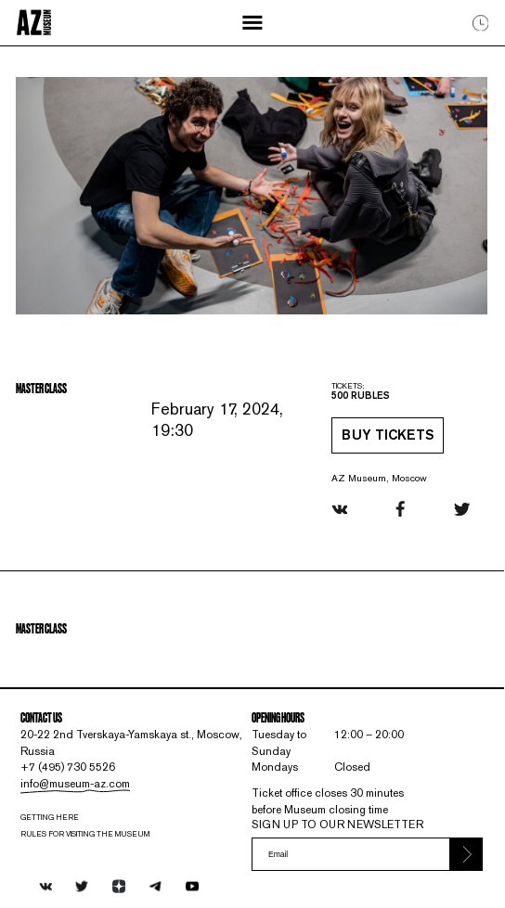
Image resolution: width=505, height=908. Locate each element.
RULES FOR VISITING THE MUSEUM (84, 833)
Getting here (49, 817)
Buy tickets (388, 436)
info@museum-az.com (75, 783)
